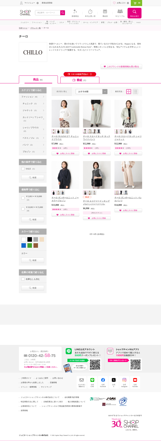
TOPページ (23, 28)
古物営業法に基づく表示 (53, 402)
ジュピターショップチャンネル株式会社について (40, 397)
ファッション (29, 97)
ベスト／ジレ (31, 138)
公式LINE (92, 385)
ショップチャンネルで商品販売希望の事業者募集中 (62, 406)
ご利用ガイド (26, 378)
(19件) (128, 148)
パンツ (28, 145)
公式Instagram (124, 385)
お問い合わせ (57, 378)
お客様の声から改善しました (32, 382)
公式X (113, 385)
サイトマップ (46, 387)
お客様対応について (29, 406)
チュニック (30, 103)
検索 (34, 177)
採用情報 (24, 410)
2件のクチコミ (97, 213)
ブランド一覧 (35, 28)
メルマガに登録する (81, 385)
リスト (135, 91)
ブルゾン (29, 151)
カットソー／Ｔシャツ (33, 119)
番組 (82, 80)
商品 (38, 79)
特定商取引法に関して (29, 402)
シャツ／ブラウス (31, 129)
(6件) (65, 209)
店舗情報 (53, 382)
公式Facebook (103, 385)
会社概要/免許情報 (72, 397)
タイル (128, 91)
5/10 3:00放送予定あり (80, 74)
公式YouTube (135, 385)
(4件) (65, 148)
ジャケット (30, 110)
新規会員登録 (47, 3)
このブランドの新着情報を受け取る (123, 66)
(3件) (97, 148)
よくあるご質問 (42, 378)
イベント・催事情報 (29, 387)
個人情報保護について (76, 402)
